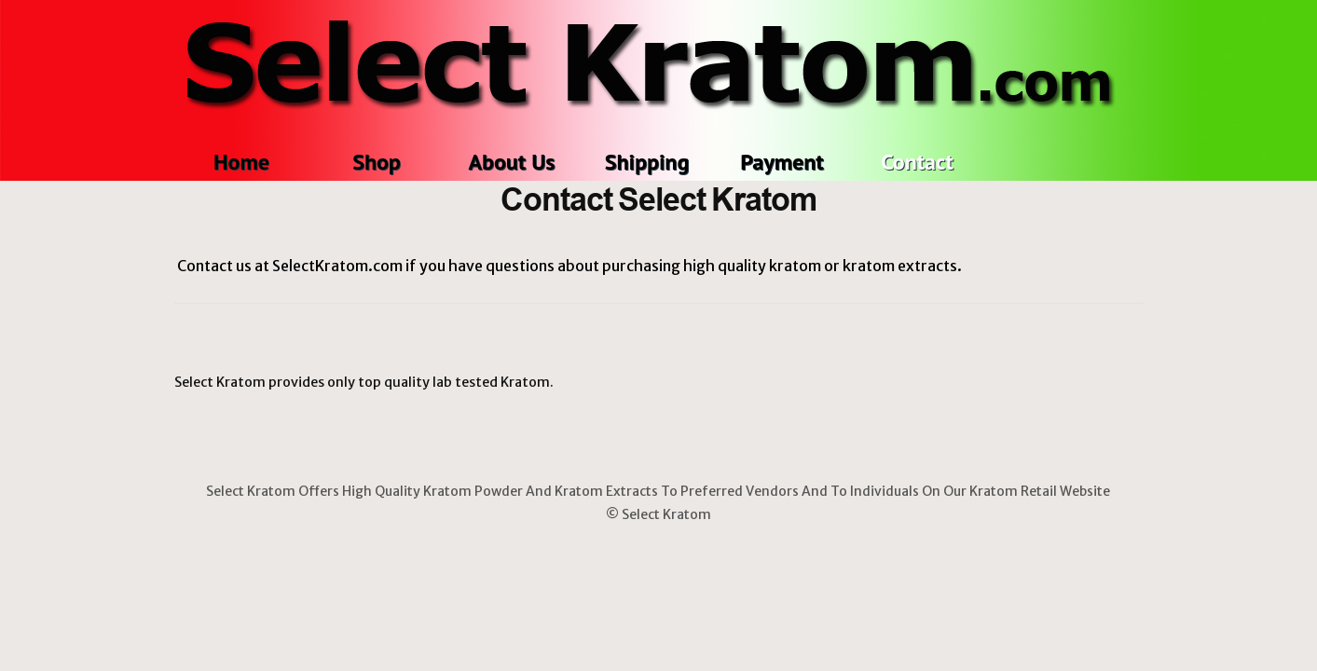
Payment (781, 161)
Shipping (647, 161)
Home (241, 161)
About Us (512, 161)
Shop (376, 161)
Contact (917, 161)
